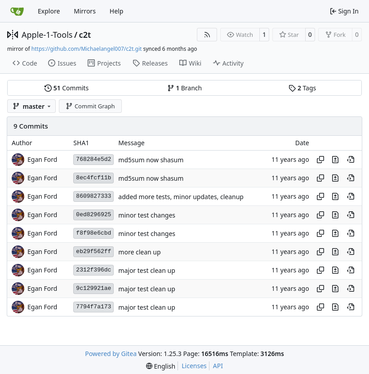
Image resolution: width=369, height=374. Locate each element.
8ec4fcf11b (93, 177)
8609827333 (93, 196)
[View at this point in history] (350, 159)
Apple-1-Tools (47, 34)
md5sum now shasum (150, 160)
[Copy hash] (320, 159)
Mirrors (85, 11)
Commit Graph (90, 106)
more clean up (139, 252)
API (218, 365)
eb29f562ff (93, 251)
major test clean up (146, 270)
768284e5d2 (93, 159)
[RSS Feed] (207, 34)
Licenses (194, 365)
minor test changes (146, 215)
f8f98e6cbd (93, 233)
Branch (184, 88)
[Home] (17, 11)
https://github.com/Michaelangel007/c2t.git (86, 49)
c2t (85, 34)
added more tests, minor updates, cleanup (181, 196)
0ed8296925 (93, 214)
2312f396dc (93, 270)
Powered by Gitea (111, 353)
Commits (66, 88)
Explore (49, 11)
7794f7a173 (93, 306)
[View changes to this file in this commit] (335, 159)
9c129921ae (93, 288)
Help (117, 11)
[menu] (160, 366)
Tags (302, 88)
